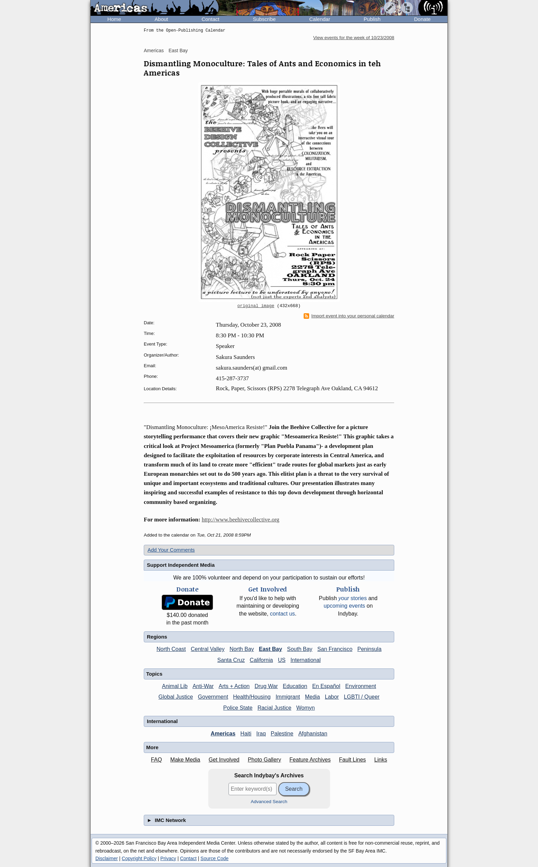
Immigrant (288, 697)
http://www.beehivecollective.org (240, 519)
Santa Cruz (231, 660)
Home (114, 19)
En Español (326, 686)
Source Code (214, 858)
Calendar (319, 19)
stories (352, 598)
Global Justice (176, 697)
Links (380, 760)
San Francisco (334, 649)
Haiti (246, 733)
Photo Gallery (264, 760)
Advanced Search (269, 801)
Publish (372, 19)
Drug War (266, 686)
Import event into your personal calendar (349, 316)
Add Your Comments (171, 550)
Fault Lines (352, 760)
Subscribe (264, 19)
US (281, 660)
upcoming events (344, 606)
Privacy (168, 858)
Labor (332, 697)
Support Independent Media (181, 565)
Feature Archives (310, 760)
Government (213, 697)
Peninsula (370, 649)
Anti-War (203, 686)
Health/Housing (251, 697)
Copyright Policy (139, 858)
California (261, 660)
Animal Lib (175, 686)
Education (295, 686)
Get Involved (224, 760)
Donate (422, 19)
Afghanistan (312, 733)
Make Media (185, 760)
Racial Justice (274, 708)
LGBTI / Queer (361, 697)
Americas (154, 50)
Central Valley (207, 649)
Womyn (305, 708)
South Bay (300, 649)
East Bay (178, 50)
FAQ (156, 760)
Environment (360, 686)
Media (312, 697)
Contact (210, 19)
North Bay (242, 649)
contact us (282, 614)
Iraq (261, 733)
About (161, 19)
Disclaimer (106, 858)
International (306, 660)
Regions (157, 637)
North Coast (171, 649)
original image (255, 306)
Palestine (282, 733)
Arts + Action (234, 686)
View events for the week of (353, 37)
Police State (238, 708)
